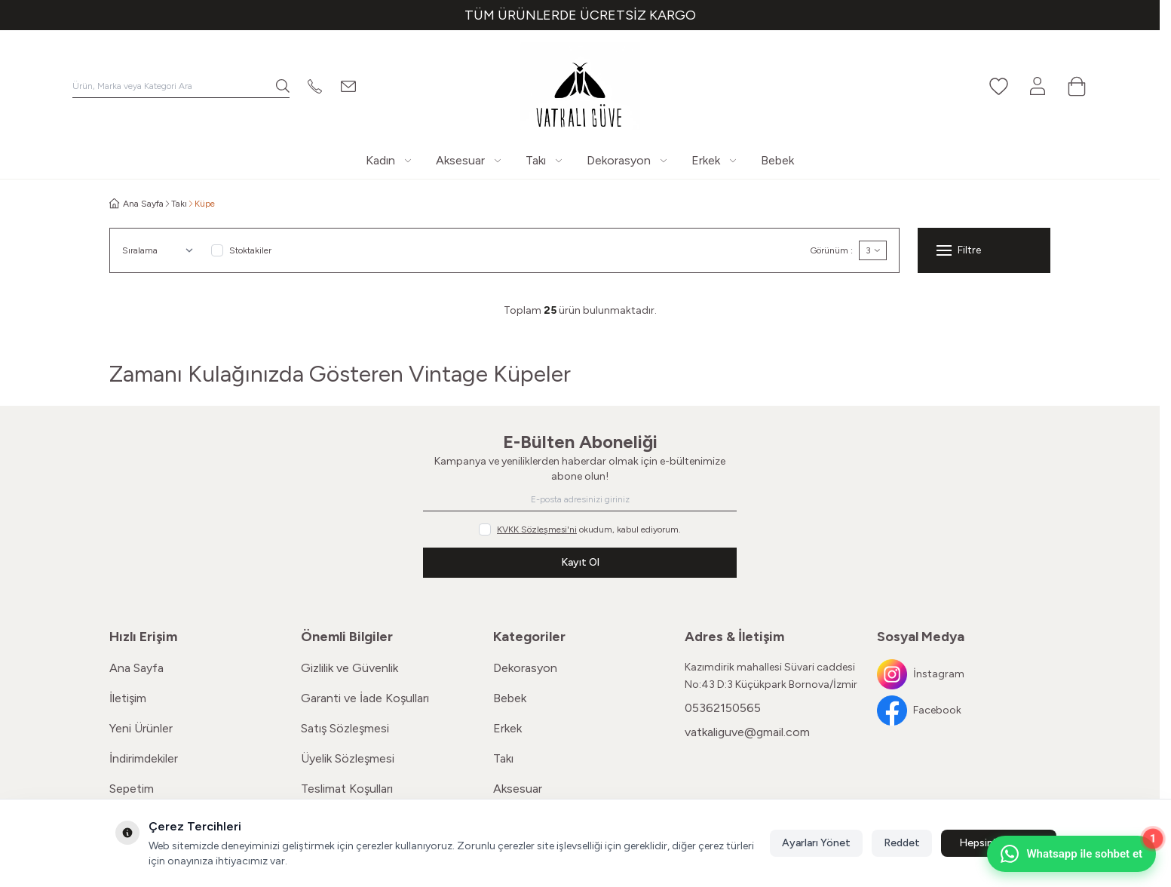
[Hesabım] (1037, 86)
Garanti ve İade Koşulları (365, 698)
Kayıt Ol (580, 562)
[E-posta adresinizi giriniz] (580, 499)
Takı (179, 203)
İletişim (127, 698)
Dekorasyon (525, 668)
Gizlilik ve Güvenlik (349, 668)
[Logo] (580, 86)
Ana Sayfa (136, 668)
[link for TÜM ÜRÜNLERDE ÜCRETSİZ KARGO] (580, 15)
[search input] (181, 86)
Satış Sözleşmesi (345, 728)
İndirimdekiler (143, 758)
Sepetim (131, 788)
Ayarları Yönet (816, 842)
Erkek (507, 728)
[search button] (283, 86)
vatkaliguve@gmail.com (747, 732)
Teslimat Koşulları (347, 788)
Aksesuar (517, 788)
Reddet (902, 842)
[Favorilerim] (998, 86)
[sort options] (160, 250)
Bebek (509, 698)
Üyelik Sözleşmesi (347, 758)
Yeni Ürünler (141, 728)
